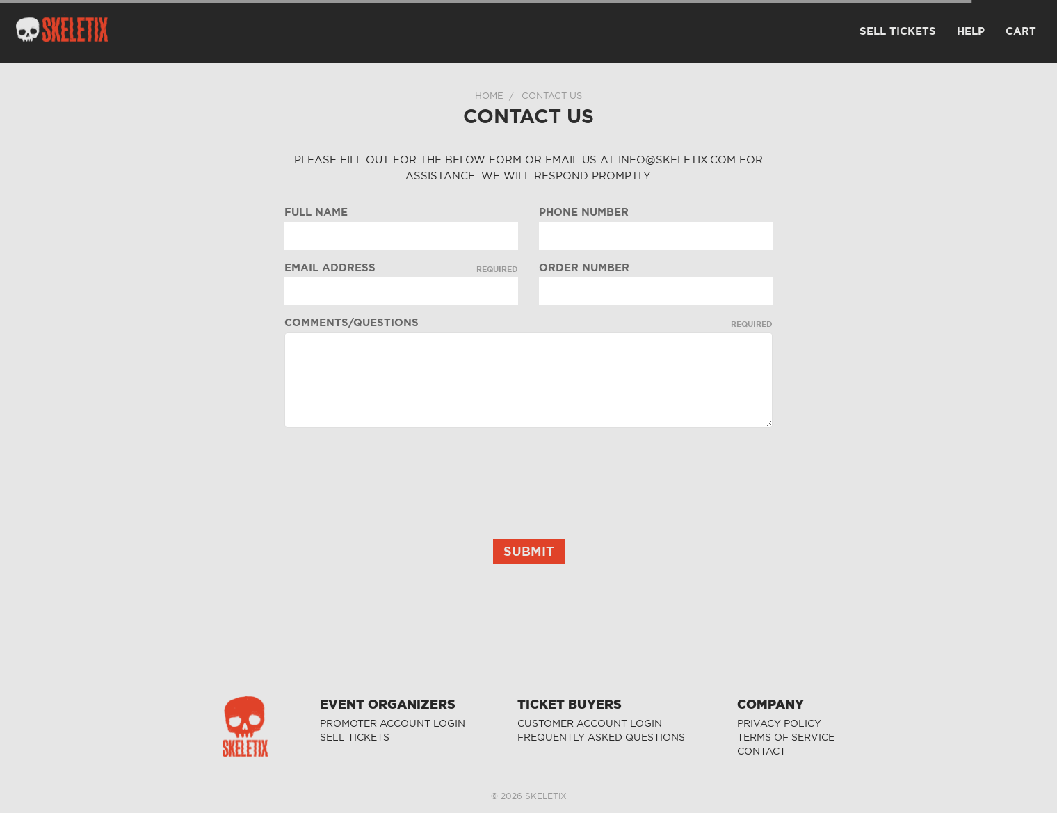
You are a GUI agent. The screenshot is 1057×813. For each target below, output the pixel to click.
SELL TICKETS (354, 737)
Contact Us (552, 95)
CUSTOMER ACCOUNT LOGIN (589, 724)
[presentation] (390, 465)
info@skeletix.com (677, 159)
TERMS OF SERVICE (785, 737)
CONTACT (761, 751)
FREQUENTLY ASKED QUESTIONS (601, 737)
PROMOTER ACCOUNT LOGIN (392, 724)
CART (1021, 31)
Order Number (584, 268)
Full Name (316, 212)
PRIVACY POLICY (779, 724)
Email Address (401, 268)
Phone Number (584, 212)
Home (489, 95)
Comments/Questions (528, 323)
